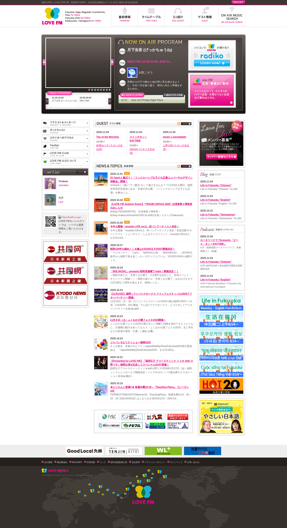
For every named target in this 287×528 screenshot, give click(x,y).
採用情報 (91, 462)
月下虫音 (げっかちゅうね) (64, 101)
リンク (103, 462)
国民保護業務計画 (118, 462)
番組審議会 (62, 462)
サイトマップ (176, 462)
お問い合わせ (193, 462)
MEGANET (77, 462)
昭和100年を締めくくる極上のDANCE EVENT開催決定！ (142, 248)
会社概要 (48, 462)
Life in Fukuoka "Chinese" (215, 185)
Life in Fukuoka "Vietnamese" (218, 214)
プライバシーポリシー (155, 462)
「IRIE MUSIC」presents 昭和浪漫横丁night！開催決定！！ (144, 271)
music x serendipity (174, 136)
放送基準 (136, 462)
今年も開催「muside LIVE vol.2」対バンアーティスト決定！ (144, 226)
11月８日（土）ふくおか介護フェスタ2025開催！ (138, 320)
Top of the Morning (107, 136)
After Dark (84, 101)
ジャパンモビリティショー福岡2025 (130, 342)
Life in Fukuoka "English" (215, 199)
